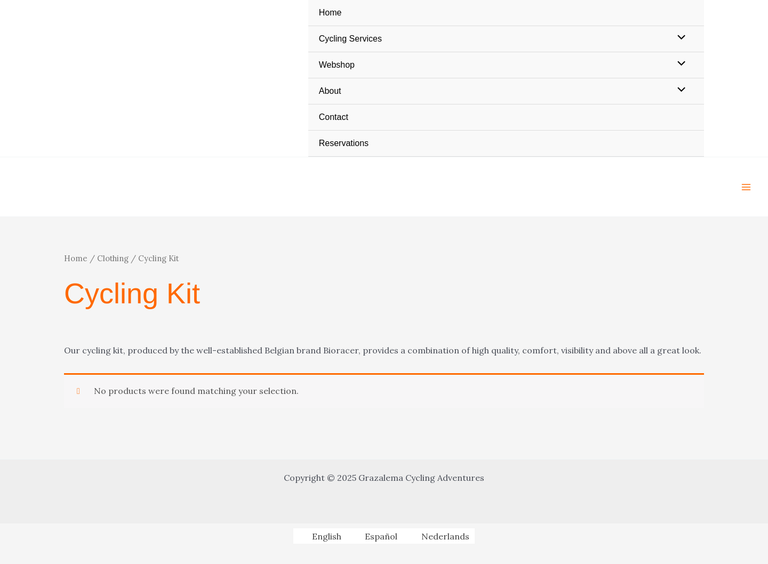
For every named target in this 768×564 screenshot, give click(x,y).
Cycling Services (350, 38)
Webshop (337, 64)
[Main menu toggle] (746, 186)
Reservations (344, 143)
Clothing (113, 258)
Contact (333, 117)
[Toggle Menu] (679, 38)
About (330, 90)
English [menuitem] (326, 536)
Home (330, 12)
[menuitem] (319, 536)
